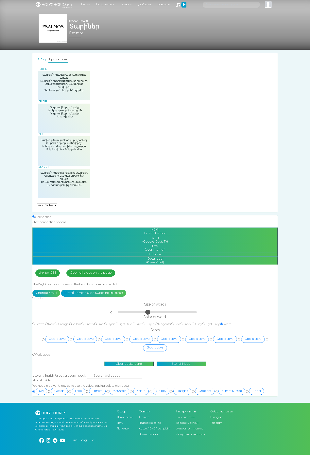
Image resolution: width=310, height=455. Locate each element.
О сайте (144, 417)
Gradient (204, 391)
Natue (141, 391)
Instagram (216, 417)
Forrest (97, 391)
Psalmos (76, 33)
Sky (41, 391)
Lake (78, 391)
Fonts (39, 298)
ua (92, 440)
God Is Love (57, 339)
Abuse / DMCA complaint (154, 428)
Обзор (43, 59)
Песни (85, 4)
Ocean (59, 391)
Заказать (164, 4)
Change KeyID (46, 293)
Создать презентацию (190, 434)
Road (256, 391)
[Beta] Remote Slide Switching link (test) (93, 293)
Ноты (120, 423)
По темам (123, 428)
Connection (43, 217)
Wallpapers (42, 354)
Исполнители (105, 4)
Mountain (119, 391)
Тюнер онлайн (185, 417)
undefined (47, 205)
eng (84, 440)
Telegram (216, 423)
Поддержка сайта (150, 423)
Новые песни (125, 417)
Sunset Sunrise (232, 391)
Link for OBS (47, 272)
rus (75, 440)
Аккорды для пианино (189, 428)
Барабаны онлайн (187, 423)
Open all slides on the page (91, 272)
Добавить (144, 4)
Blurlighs (182, 391)
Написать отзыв (148, 434)
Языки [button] (125, 4)
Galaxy (161, 391)
